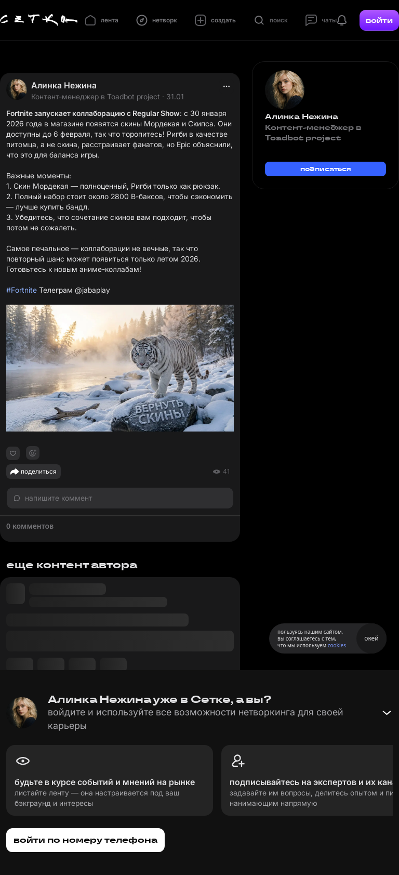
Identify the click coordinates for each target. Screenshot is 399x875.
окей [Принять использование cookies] (371, 638)
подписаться (325, 168)
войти (379, 20)
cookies (337, 645)
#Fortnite (21, 289)
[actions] (226, 86)
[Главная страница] (39, 20)
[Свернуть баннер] (386, 713)
